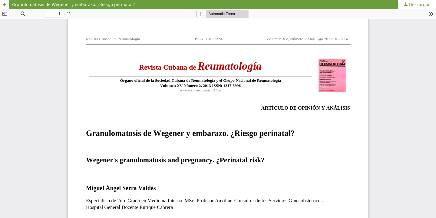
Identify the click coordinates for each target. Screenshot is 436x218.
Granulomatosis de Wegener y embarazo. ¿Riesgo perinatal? (73, 4)
